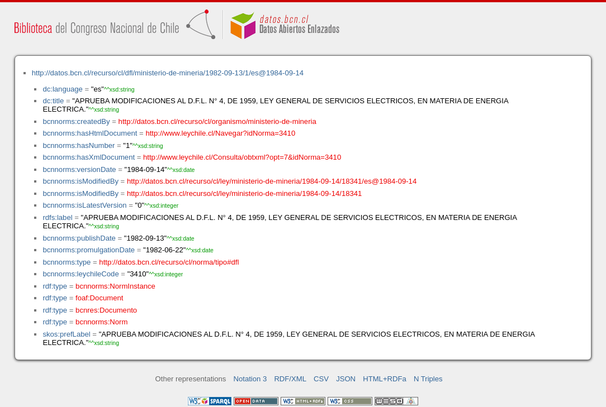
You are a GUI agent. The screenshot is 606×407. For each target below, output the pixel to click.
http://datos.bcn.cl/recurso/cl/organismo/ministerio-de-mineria (217, 121)
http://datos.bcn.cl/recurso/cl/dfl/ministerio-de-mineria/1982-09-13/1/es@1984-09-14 (168, 73)
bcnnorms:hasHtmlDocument (89, 133)
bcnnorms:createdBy (76, 121)
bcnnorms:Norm (101, 322)
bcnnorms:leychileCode (80, 274)
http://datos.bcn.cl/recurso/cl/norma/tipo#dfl (169, 262)
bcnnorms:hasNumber (78, 145)
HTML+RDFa (384, 379)
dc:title (53, 101)
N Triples (428, 379)
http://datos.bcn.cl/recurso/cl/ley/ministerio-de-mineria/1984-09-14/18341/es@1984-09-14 (271, 181)
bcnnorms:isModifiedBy (80, 181)
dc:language (62, 89)
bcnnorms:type (66, 262)
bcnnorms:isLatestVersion (84, 205)
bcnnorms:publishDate (78, 238)
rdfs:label (57, 217)
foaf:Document (99, 298)
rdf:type (54, 286)
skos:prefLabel (66, 334)
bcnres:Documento (106, 310)
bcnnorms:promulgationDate (88, 250)
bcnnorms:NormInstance (115, 286)
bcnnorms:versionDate (79, 169)
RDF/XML (290, 379)
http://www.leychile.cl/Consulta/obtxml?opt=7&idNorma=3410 (242, 157)
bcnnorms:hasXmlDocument (88, 157)
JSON (346, 379)
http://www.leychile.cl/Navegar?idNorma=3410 (220, 133)
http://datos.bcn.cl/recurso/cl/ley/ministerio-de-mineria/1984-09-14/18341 (244, 193)
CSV (321, 379)
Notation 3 (250, 379)
